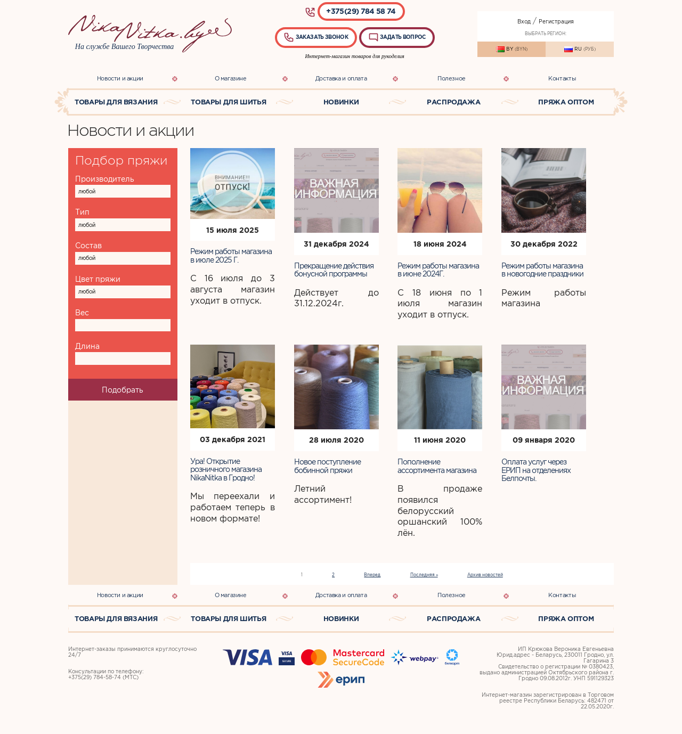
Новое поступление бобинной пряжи (327, 466)
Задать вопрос (397, 37)
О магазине (231, 78)
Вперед (372, 575)
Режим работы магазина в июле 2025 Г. (231, 255)
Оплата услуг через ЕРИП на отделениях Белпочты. (536, 470)
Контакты (561, 78)
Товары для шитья (228, 102)
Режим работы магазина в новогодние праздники (542, 270)
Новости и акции (120, 78)
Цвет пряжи (97, 279)
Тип (82, 212)
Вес (82, 312)
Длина (87, 346)
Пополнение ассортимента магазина (436, 466)
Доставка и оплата (341, 78)
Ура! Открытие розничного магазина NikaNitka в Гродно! (226, 469)
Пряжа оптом (566, 102)
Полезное (451, 78)
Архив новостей (485, 575)
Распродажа (453, 102)
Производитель (104, 179)
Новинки (341, 102)
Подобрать (122, 390)
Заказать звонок (315, 37)
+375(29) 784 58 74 (360, 11)
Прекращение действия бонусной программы (334, 270)
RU (580, 49)
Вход (524, 22)
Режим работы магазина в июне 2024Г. (438, 270)
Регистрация (556, 22)
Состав (88, 245)
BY (511, 49)
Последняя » (424, 575)
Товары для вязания (116, 102)
